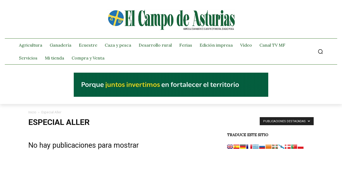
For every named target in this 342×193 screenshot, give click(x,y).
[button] (320, 51)
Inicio (32, 112)
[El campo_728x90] (171, 95)
